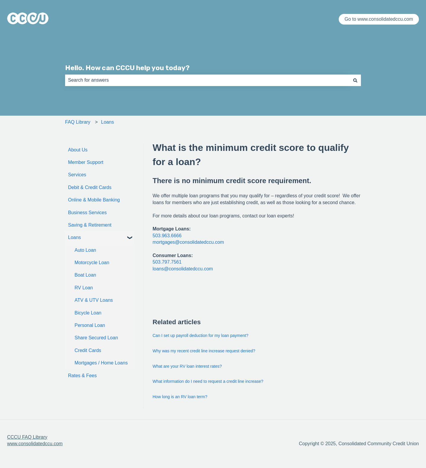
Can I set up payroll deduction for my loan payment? (200, 335)
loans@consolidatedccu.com (183, 268)
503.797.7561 (167, 261)
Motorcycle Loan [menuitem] (92, 262)
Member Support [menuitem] (85, 162)
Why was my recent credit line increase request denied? (204, 350)
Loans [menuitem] (74, 237)
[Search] (355, 80)
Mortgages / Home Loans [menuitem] (101, 362)
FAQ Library (77, 122)
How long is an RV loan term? (180, 396)
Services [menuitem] (77, 174)
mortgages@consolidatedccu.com (188, 242)
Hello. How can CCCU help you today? (127, 68)
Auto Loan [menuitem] (85, 250)
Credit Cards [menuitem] (88, 350)
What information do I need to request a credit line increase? (208, 381)
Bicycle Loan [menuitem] (88, 312)
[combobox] (207, 80)
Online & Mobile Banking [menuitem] (94, 199)
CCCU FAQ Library (27, 437)
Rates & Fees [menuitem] (82, 375)
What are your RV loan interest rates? (187, 366)
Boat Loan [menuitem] (85, 274)
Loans (107, 122)
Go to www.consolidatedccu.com (379, 19)
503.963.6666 (167, 235)
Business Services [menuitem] (87, 212)
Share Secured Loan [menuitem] (96, 337)
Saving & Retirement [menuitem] (90, 224)
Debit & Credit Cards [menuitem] (90, 187)
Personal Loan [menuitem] (90, 325)
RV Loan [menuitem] (84, 287)
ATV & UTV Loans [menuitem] (94, 300)
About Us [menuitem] (78, 149)
